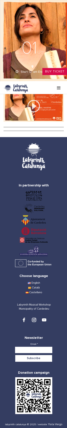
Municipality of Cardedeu (34, 308)
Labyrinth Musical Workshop (34, 304)
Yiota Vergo (55, 424)
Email (34, 344)
